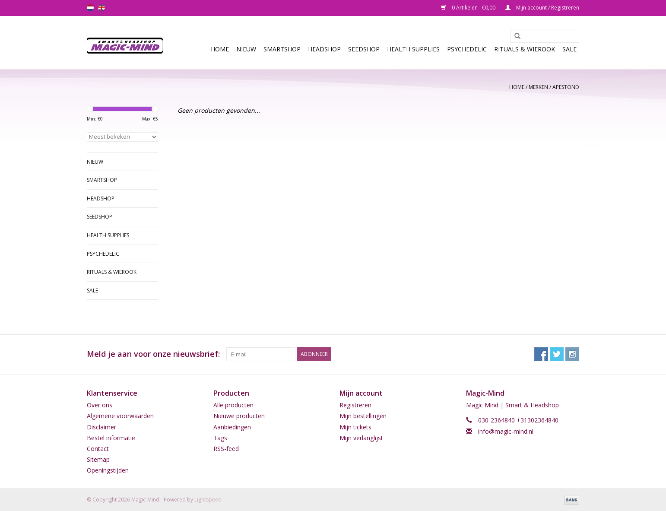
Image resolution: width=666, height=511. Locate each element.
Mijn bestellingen (363, 416)
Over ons (99, 405)
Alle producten (233, 405)
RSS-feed (226, 448)
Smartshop (282, 49)
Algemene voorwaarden (120, 416)
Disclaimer (101, 427)
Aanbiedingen (232, 427)
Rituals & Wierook (524, 49)
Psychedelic (467, 49)
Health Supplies (413, 49)
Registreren (355, 405)
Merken (538, 87)
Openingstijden (108, 470)
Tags (220, 438)
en (101, 7)
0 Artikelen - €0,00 (469, 7)
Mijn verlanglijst (361, 438)
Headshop (324, 49)
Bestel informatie (111, 438)
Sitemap (98, 459)
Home (220, 49)
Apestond (565, 87)
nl (90, 7)
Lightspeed (208, 499)
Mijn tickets (355, 427)
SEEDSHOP (364, 49)
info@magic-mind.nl (505, 431)
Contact (98, 448)
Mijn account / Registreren (542, 7)
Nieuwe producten (239, 416)
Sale (569, 49)
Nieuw (246, 49)
